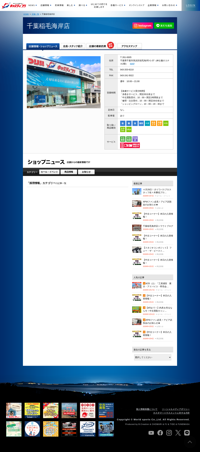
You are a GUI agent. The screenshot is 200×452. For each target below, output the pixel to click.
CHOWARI (157, 424)
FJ (166, 424)
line (187, 433)
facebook (160, 433)
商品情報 (68, 172)
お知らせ (86, 172)
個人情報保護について (147, 409)
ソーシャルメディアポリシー (176, 409)
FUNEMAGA (184, 424)
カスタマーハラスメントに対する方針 (171, 412)
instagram (169, 433)
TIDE (172, 424)
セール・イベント (49, 172)
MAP (132, 64)
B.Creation (143, 424)
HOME (26, 14)
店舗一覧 (35, 14)
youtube (151, 433)
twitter (178, 433)
